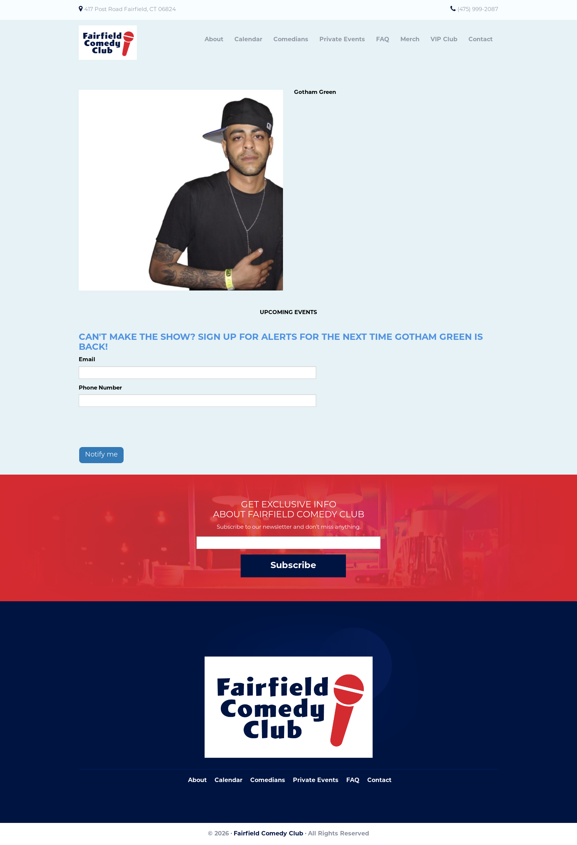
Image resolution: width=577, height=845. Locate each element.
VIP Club (444, 40)
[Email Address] (288, 542)
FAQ (382, 40)
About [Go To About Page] (197, 781)
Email (87, 360)
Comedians (290, 40)
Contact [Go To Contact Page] (379, 781)
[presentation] (135, 426)
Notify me (101, 454)
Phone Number (100, 388)
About (214, 40)
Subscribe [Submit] (293, 565)
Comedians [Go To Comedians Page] (267, 781)
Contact (480, 40)
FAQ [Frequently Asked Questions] (353, 781)
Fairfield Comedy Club (268, 834)
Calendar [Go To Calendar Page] (229, 781)
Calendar (248, 40)
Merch (410, 40)
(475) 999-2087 (477, 10)
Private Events (342, 40)
